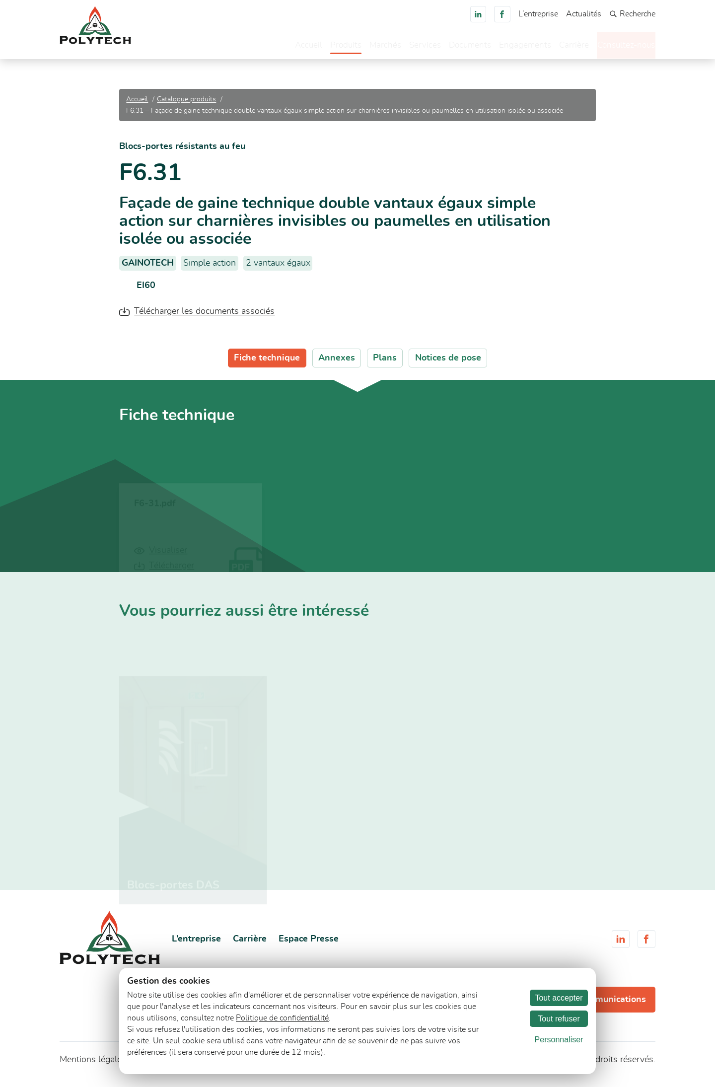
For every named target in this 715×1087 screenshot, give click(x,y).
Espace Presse (309, 944)
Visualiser (168, 557)
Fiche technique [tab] (267, 363)
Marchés (364, 47)
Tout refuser (558, 1019)
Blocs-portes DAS (173, 891)
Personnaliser (559, 1039)
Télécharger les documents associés (204, 316)
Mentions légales (93, 1065)
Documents (451, 47)
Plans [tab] (385, 363)
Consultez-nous (618, 46)
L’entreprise (538, 14)
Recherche (632, 14)
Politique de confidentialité (282, 1018)
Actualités (583, 14)
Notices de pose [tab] (448, 363)
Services (405, 47)
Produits (323, 47)
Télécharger (171, 572)
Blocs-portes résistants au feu (182, 151)
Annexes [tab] (336, 363)
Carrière (558, 47)
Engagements (508, 47)
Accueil (285, 47)
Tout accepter (558, 998)
